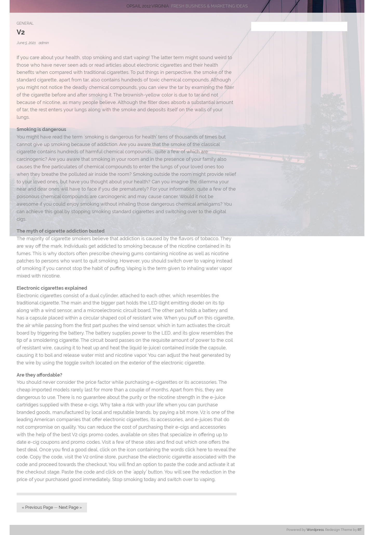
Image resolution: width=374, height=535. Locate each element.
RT (360, 530)
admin (44, 42)
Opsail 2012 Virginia (147, 6)
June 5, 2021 (27, 42)
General (25, 23)
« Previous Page (37, 507)
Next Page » (70, 507)
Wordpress (315, 530)
